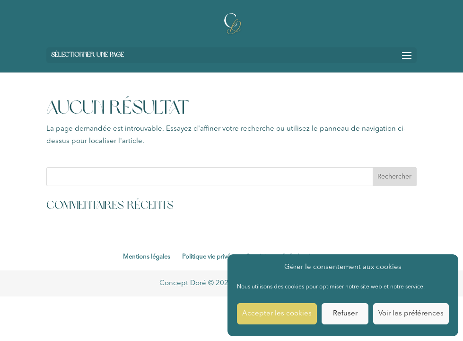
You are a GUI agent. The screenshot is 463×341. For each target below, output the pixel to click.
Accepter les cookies (277, 313)
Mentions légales (146, 257)
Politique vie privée (208, 257)
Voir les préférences (411, 313)
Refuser (345, 313)
